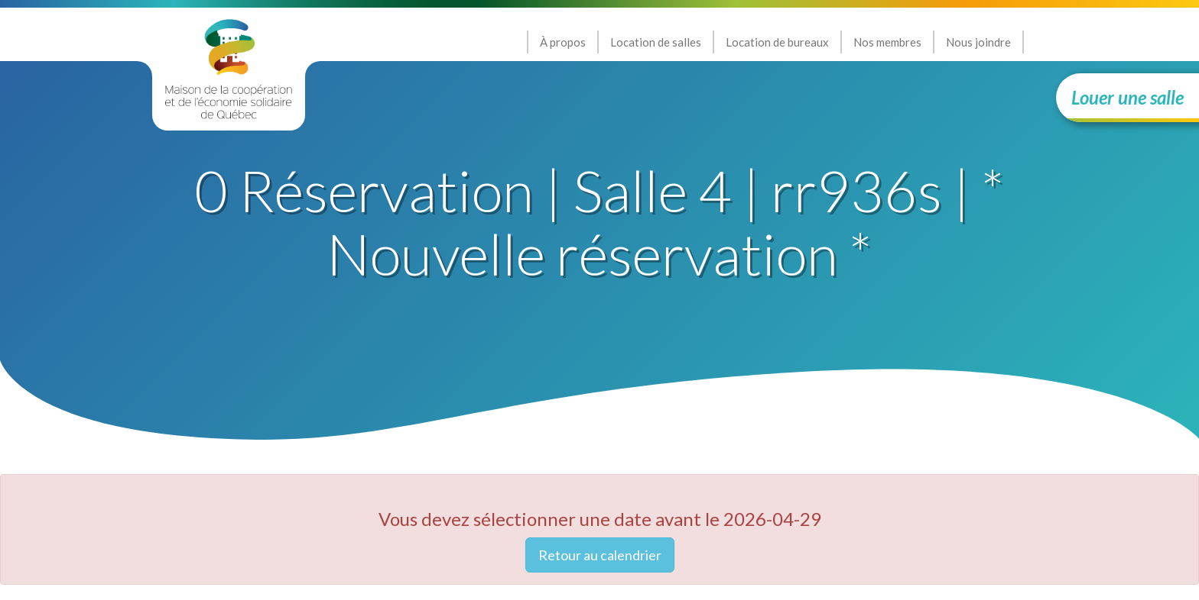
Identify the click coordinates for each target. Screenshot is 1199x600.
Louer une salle (1127, 97)
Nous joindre (978, 42)
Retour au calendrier (599, 555)
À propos (563, 42)
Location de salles (655, 42)
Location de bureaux (777, 42)
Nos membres (887, 42)
